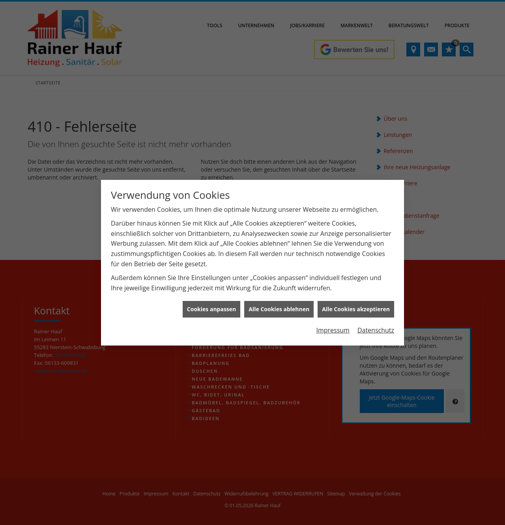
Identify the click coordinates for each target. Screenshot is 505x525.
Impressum (332, 323)
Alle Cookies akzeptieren (356, 302)
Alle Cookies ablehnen (279, 302)
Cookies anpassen (211, 302)
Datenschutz (375, 323)
